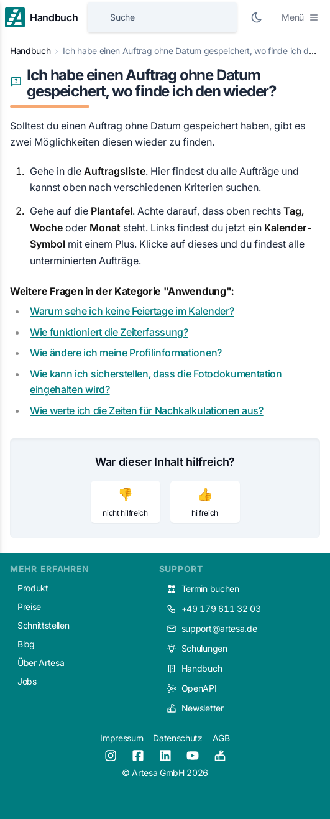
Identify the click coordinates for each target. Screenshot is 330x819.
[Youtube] (192, 755)
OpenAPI (192, 688)
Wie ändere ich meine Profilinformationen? (126, 352)
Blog (26, 644)
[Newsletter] (220, 755)
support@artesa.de (212, 628)
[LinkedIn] (165, 755)
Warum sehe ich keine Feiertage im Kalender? (132, 311)
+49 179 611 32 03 (214, 608)
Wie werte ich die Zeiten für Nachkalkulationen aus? (147, 410)
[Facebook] (138, 755)
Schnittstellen (43, 625)
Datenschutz (177, 738)
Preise (29, 606)
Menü (300, 17)
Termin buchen (203, 588)
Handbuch (30, 50)
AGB (221, 738)
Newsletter (195, 708)
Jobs (27, 681)
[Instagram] (110, 755)
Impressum (121, 738)
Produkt (32, 588)
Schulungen (197, 648)
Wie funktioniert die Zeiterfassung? (109, 332)
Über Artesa (40, 662)
